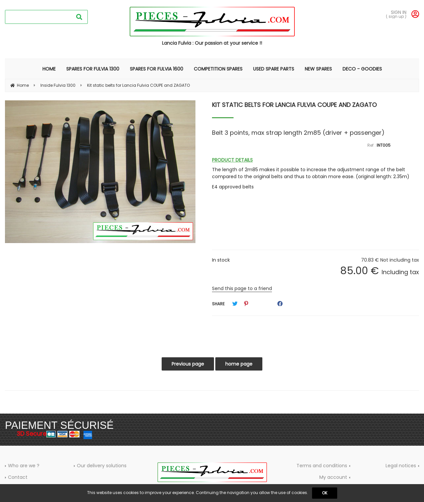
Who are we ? (23, 465)
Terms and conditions (321, 465)
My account (333, 477)
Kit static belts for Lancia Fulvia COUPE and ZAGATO (294, 105)
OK (324, 493)
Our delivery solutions (102, 465)
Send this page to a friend (242, 288)
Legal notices (401, 465)
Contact (17, 477)
